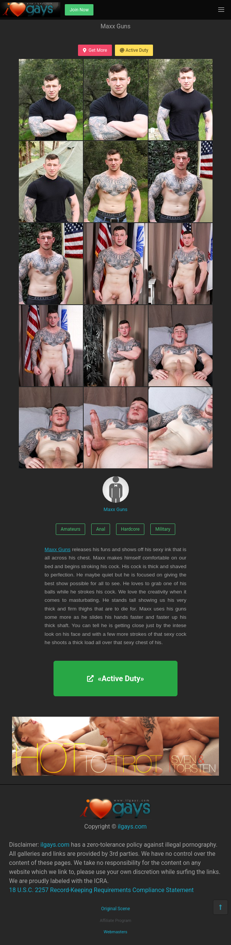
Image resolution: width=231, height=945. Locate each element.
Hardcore (130, 529)
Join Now (79, 9)
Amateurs (70, 529)
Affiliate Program (116, 920)
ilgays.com (132, 826)
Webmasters (115, 932)
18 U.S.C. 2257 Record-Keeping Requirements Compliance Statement (101, 890)
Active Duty (134, 50)
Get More (95, 50)
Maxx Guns (115, 494)
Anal (100, 529)
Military (162, 529)
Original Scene (115, 908)
